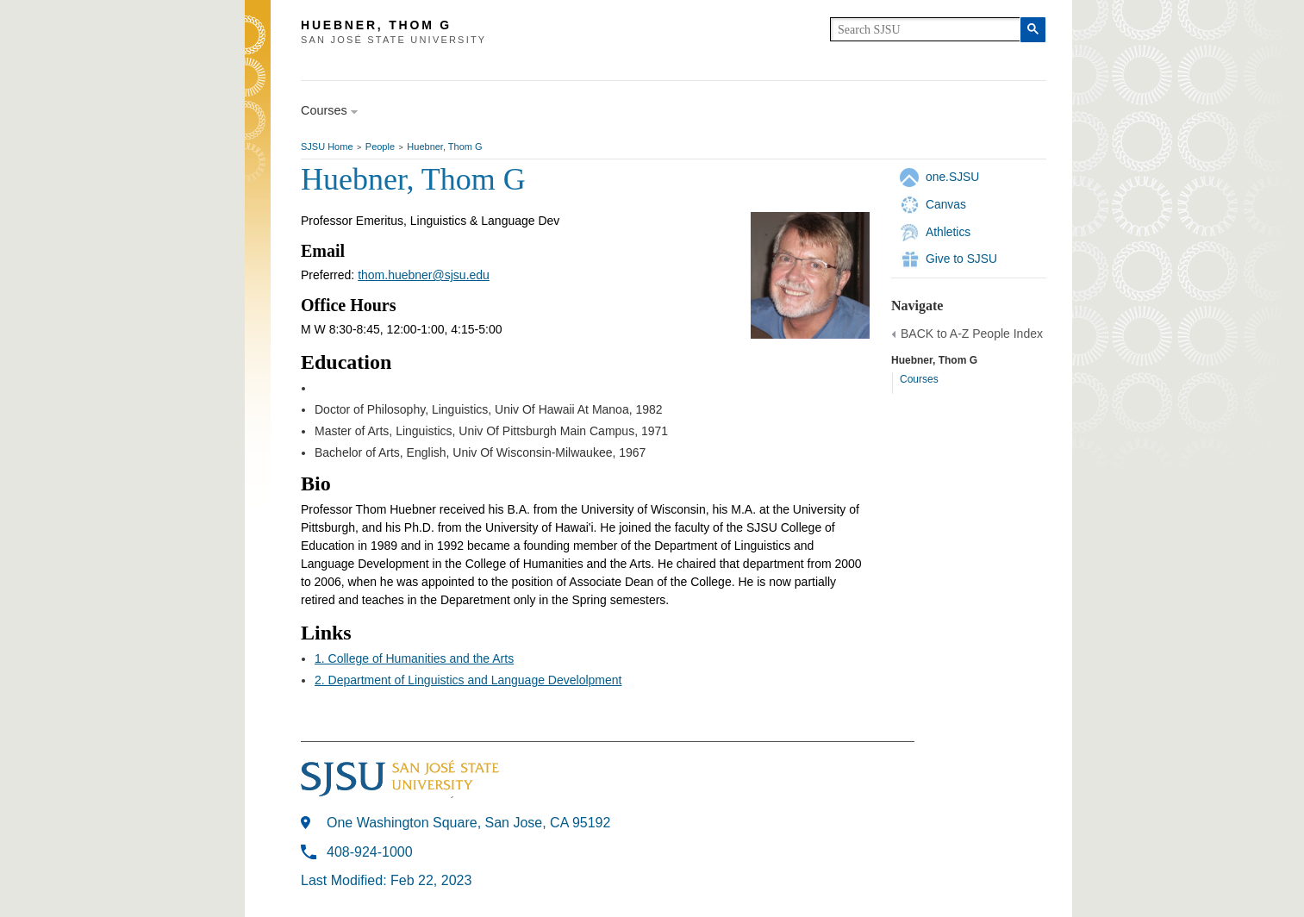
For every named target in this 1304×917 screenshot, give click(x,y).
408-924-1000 (370, 852)
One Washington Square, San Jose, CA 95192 (468, 822)
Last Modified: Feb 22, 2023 (386, 880)
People (380, 146)
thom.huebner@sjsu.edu (424, 275)
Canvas (946, 204)
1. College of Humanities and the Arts (414, 658)
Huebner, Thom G (444, 146)
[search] (925, 29)
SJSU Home (327, 146)
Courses (919, 379)
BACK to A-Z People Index (972, 333)
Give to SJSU (961, 258)
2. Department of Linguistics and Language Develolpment (468, 680)
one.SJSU (952, 177)
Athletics (948, 232)
